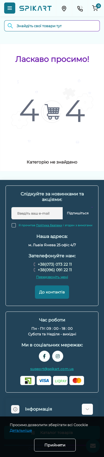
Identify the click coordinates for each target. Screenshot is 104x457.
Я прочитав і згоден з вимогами (55, 225)
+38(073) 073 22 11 (55, 264)
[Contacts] (80, 8)
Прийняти (54, 445)
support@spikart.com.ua (52, 369)
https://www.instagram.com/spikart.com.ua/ (58, 356)
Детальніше (21, 430)
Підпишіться (77, 213)
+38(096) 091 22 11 (55, 269)
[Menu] (9, 8)
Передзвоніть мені (52, 277)
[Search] (10, 25)
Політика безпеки (49, 225)
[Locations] (64, 8)
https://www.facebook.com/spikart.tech (44, 356)
